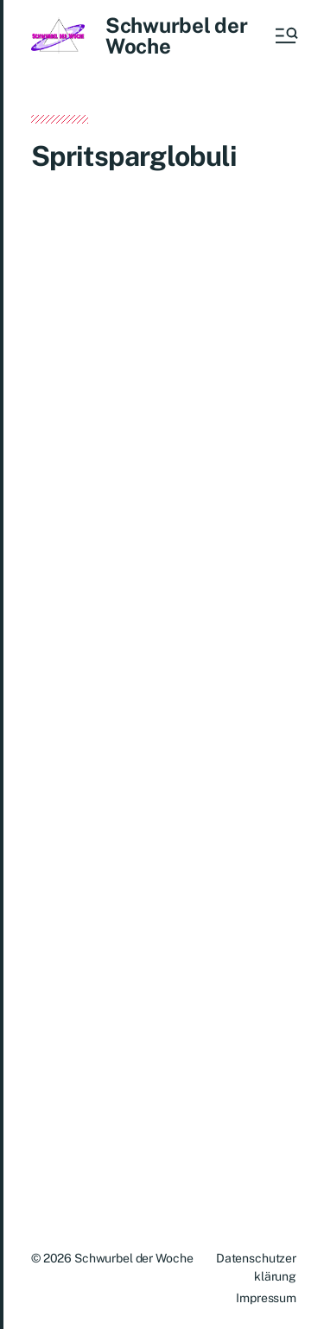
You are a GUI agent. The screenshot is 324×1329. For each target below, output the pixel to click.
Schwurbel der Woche (176, 35)
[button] (285, 35)
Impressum (266, 1298)
